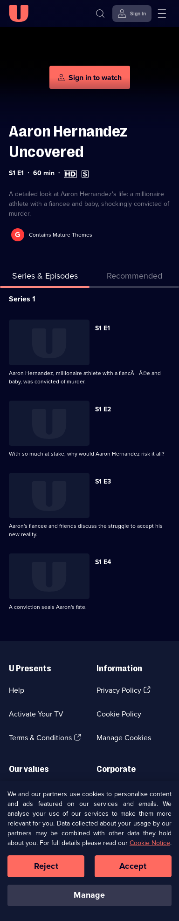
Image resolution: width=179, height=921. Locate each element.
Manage (89, 896)
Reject (46, 866)
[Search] (100, 13)
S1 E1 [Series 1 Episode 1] (102, 328)
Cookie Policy (118, 714)
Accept (132, 866)
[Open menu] (161, 13)
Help (16, 690)
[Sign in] (131, 13)
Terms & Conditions (40, 737)
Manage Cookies (123, 737)
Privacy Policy (118, 690)
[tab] (134, 278)
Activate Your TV (36, 714)
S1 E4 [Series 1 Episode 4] (103, 562)
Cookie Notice (150, 843)
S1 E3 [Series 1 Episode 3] (103, 481)
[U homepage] (18, 13)
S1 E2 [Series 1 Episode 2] (103, 409)
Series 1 (22, 298)
